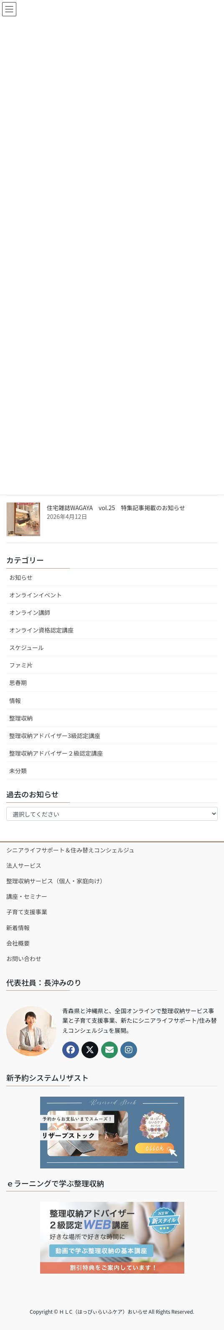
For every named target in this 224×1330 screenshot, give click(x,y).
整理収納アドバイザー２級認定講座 (56, 753)
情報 (15, 700)
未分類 (18, 770)
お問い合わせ (23, 958)
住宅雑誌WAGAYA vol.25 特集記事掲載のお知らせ (116, 507)
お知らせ (21, 577)
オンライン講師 (29, 612)
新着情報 (18, 927)
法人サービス (23, 865)
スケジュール (26, 647)
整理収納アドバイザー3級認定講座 (54, 735)
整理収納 (21, 718)
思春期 (18, 682)
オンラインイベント (35, 595)
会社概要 (18, 943)
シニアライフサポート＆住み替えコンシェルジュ (70, 850)
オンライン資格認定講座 (41, 630)
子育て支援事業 (26, 912)
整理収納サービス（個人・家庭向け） (56, 881)
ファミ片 (21, 665)
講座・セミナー (26, 896)
